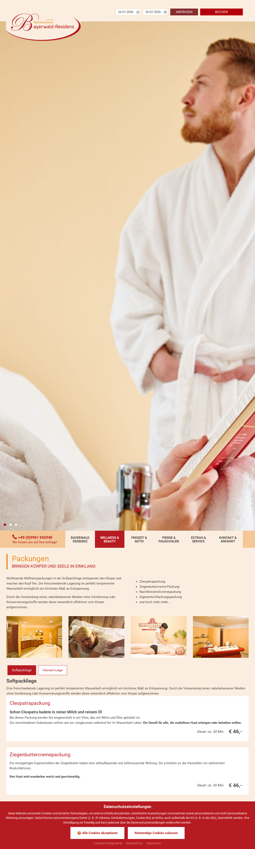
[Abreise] (153, 12)
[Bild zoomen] (34, 637)
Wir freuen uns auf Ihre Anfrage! (34, 542)
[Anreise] (126, 12)
